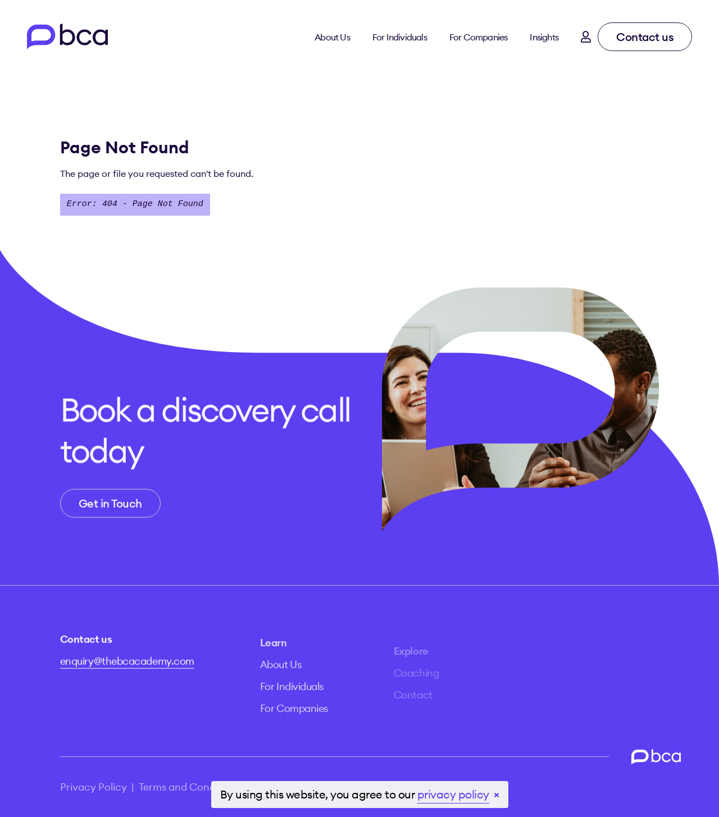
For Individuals (399, 37)
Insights (544, 37)
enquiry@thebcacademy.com (127, 664)
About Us (332, 37)
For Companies (478, 37)
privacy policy (453, 794)
